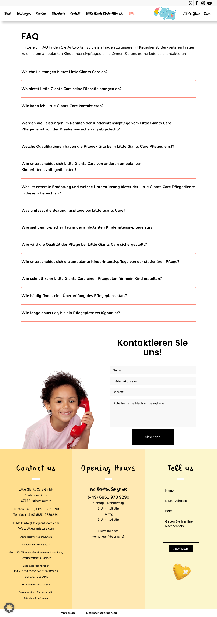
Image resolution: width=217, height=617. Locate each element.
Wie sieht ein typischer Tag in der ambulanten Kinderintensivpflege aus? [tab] (86, 227)
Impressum (67, 613)
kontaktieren (175, 53)
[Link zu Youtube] (209, 3)
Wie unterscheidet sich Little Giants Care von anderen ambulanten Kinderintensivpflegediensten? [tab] (81, 166)
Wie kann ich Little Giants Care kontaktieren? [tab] (62, 105)
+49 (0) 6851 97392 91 (42, 515)
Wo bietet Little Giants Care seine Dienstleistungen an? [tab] (71, 88)
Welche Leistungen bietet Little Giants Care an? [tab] (64, 71)
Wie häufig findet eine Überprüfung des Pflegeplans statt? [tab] (74, 295)
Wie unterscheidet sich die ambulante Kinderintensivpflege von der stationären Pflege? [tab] (100, 261)
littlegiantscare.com (40, 528)
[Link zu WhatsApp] (190, 3)
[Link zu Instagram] (203, 3)
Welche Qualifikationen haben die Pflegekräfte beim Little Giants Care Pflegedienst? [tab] (97, 146)
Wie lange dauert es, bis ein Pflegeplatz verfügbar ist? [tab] (70, 312)
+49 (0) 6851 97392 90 (42, 509)
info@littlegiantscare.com (41, 523)
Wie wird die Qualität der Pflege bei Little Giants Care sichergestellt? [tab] (84, 244)
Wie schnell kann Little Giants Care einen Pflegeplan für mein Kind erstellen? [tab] (91, 278)
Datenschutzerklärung (101, 613)
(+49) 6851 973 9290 (108, 497)
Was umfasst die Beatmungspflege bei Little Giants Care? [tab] (73, 210)
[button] (9, 607)
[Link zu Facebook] (197, 3)
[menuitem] (7, 13)
